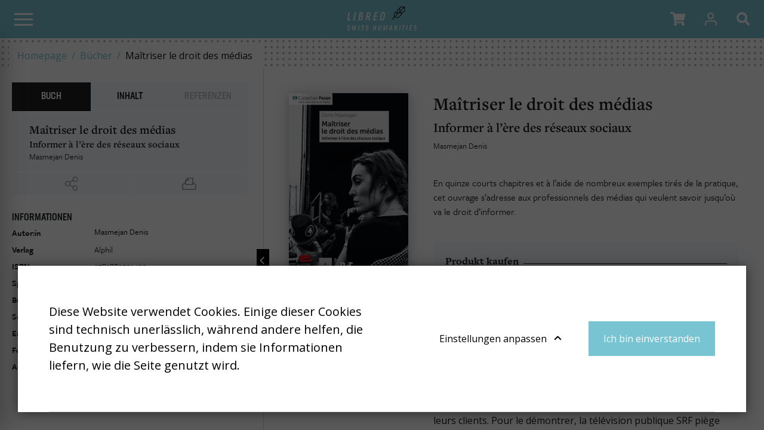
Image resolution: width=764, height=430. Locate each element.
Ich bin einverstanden (651, 338)
